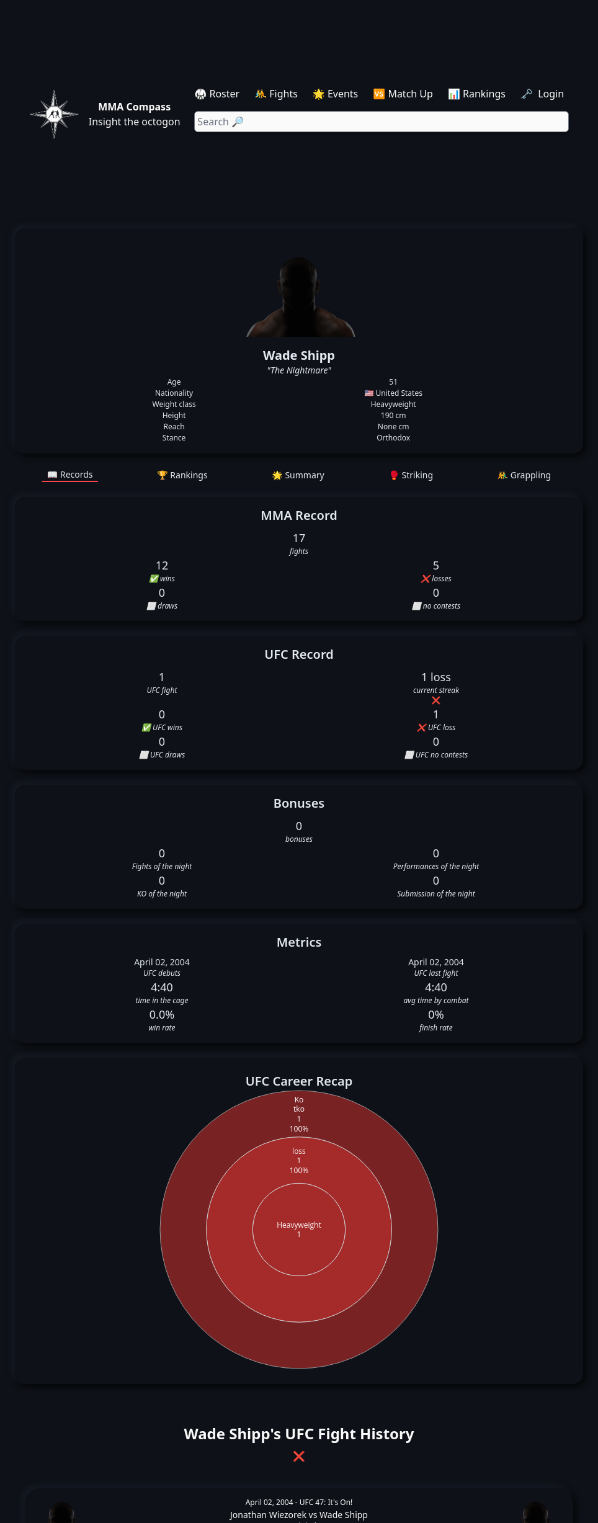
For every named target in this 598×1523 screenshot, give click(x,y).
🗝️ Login (543, 93)
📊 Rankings (477, 93)
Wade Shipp (343, 1515)
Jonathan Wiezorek (268, 1515)
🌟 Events (335, 93)
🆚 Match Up (403, 93)
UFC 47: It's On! (326, 1502)
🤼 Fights (276, 93)
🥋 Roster (216, 93)
